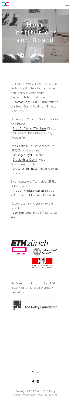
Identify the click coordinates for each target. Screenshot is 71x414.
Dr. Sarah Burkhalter (26, 168)
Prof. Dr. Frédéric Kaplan (28, 190)
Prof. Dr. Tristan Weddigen (29, 128)
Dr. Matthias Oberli (25, 159)
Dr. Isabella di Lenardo (27, 195)
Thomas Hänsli (22, 102)
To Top (35, 371)
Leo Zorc (18, 212)
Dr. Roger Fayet (22, 155)
